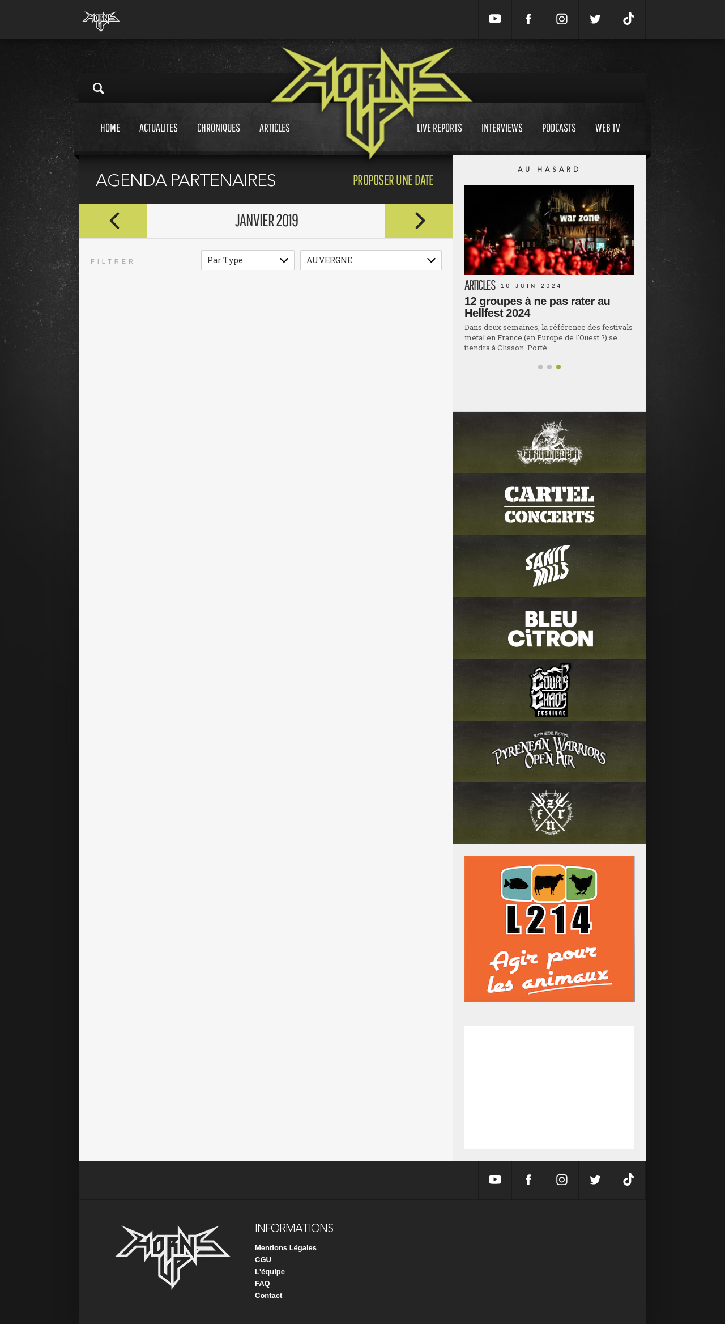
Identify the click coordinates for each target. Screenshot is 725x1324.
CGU (263, 1259)
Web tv (608, 138)
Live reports (439, 138)
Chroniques (218, 138)
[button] (540, 367)
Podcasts (559, 138)
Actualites (158, 138)
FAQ (262, 1283)
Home (110, 138)
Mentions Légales (286, 1247)
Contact (268, 1295)
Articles (275, 138)
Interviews (502, 138)
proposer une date (393, 179)
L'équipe (270, 1271)
